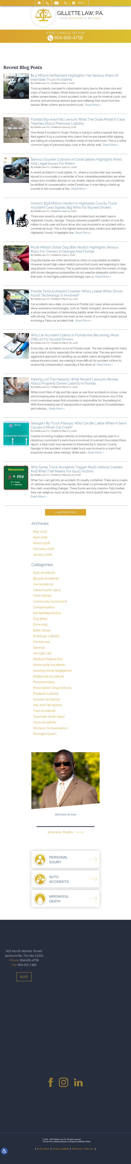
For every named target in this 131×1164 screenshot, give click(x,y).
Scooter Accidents (46, 699)
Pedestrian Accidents (48, 676)
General (39, 647)
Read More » (93, 104)
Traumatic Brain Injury (49, 716)
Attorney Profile (60, 832)
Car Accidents (43, 584)
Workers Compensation (50, 728)
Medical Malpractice (48, 659)
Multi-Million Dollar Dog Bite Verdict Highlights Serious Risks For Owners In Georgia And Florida (75, 249)
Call (47, 3)
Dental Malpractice (47, 613)
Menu (81, 3)
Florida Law (41, 642)
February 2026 (43, 549)
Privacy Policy (83, 1149)
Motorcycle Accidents (49, 665)
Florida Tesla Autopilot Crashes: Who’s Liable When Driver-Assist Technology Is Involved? (77, 293)
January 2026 (42, 554)
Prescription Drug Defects (52, 688)
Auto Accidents (44, 572)
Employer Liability (46, 636)
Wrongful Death (44, 734)
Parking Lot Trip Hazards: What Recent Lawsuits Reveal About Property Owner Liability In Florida (74, 381)
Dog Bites (40, 619)
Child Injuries (42, 595)
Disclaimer (61, 1149)
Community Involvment (50, 601)
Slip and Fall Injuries (47, 705)
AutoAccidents (59, 879)
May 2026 (40, 531)
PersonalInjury (58, 859)
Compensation (43, 607)
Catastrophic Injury (47, 590)
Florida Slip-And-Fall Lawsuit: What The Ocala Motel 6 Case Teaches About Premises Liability (78, 121)
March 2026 (41, 543)
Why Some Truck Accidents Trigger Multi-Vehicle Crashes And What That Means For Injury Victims (77, 469)
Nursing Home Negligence (52, 670)
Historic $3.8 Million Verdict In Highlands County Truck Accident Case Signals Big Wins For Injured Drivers (74, 205)
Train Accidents (44, 711)
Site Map (43, 1149)
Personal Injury (44, 682)
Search (65, 3)
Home (39, 3)
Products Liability (46, 693)
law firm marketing (53, 1142)
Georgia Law (42, 653)
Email (56, 3)
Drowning (40, 624)
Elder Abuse (42, 630)
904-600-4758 (68, 38)
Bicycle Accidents (46, 578)
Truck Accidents (44, 722)
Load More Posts (65, 512)
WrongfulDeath (59, 899)
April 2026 (40, 537)
